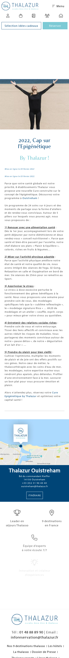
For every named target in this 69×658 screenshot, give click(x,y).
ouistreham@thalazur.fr (34, 486)
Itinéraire (34, 495)
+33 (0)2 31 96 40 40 (34, 482)
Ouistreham (29, 198)
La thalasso (21, 652)
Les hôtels (55, 646)
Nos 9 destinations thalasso (26, 646)
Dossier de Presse (44, 652)
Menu (58, 6)
